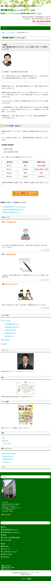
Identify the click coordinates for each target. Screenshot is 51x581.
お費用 (5, 344)
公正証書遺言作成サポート (12, 324)
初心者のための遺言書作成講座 (11, 537)
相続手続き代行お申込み (9, 453)
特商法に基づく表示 (8, 567)
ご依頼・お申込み (7, 554)
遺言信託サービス (10, 336)
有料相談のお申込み (7, 459)
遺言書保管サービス (10, 333)
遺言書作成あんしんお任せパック (12, 532)
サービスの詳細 (45, 250)
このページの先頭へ (26, 579)
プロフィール (30, 371)
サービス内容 (10, 32)
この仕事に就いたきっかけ (10, 551)
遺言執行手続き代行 (10, 330)
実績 (3, 438)
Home (4, 527)
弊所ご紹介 (5, 440)
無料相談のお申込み (7, 456)
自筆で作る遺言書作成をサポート (13, 209)
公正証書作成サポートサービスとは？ (15, 206)
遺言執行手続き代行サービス (12, 212)
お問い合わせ (6, 462)
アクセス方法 (7, 514)
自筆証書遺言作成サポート (12, 327)
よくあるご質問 (6, 443)
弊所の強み (6, 339)
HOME (3, 32)
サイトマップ (7, 569)
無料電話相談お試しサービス (10, 529)
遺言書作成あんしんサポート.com (18, 10)
